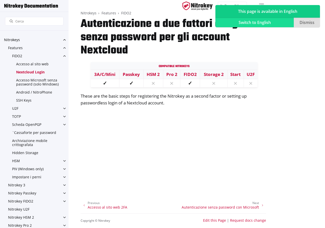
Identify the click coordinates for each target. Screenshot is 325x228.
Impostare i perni (26, 177)
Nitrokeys (12, 39)
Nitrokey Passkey (22, 193)
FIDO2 (17, 55)
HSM (16, 160)
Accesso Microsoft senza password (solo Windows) (37, 82)
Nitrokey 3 (16, 185)
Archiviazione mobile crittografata (29, 142)
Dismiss (307, 22)
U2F (15, 108)
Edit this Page (214, 220)
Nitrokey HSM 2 (21, 217)
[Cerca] (34, 21)
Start (235, 74)
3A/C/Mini (104, 74)
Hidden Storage (25, 152)
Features (15, 47)
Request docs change (248, 220)
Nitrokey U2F (18, 209)
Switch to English (255, 22)
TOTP (16, 116)
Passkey (131, 74)
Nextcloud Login (30, 72)
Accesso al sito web (32, 64)
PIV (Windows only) (28, 168)
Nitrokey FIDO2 (20, 201)
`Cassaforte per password (34, 132)
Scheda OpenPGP (26, 124)
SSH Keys (23, 100)
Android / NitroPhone (34, 92)
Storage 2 (214, 74)
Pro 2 (171, 74)
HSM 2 (153, 74)
